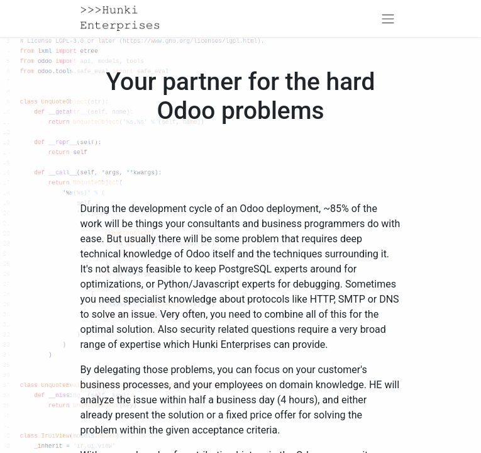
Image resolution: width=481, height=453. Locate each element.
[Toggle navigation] (388, 18)
